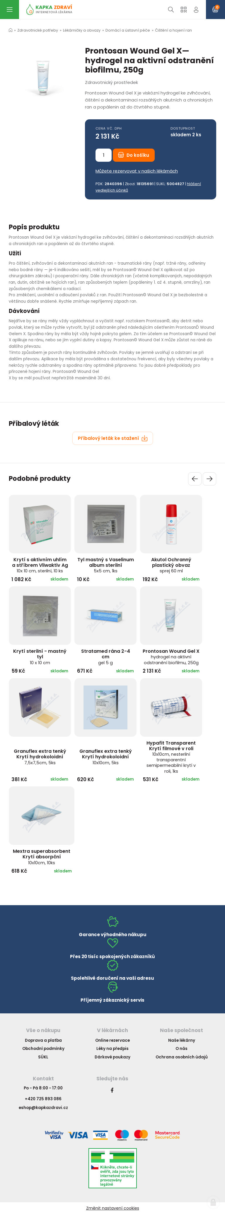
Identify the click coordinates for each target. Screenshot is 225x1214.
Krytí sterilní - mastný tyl (40, 656)
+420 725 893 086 (43, 1099)
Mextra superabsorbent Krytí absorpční (41, 856)
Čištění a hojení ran (173, 30)
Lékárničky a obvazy (81, 30)
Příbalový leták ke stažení (113, 438)
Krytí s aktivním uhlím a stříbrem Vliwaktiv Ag (40, 565)
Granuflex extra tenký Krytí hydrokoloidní (40, 756)
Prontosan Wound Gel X (171, 656)
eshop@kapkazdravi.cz (43, 1107)
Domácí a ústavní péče (127, 30)
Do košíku (133, 155)
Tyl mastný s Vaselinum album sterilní (105, 565)
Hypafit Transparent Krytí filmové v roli (171, 757)
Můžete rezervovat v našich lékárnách (137, 171)
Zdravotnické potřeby (37, 30)
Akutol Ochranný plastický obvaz (171, 565)
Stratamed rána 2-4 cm (105, 656)
